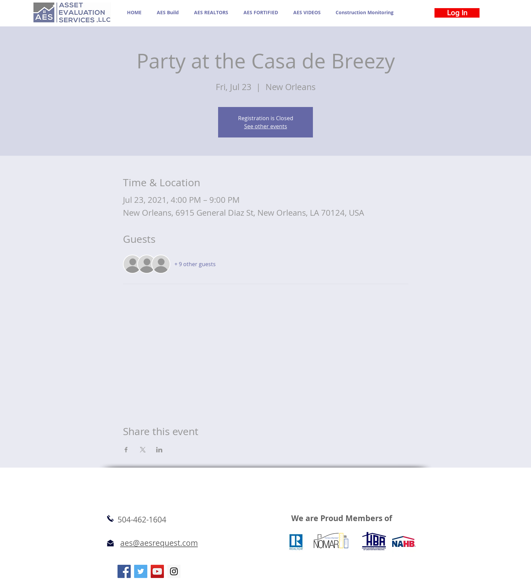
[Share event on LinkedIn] (159, 449)
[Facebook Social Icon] (124, 571)
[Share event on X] (143, 449)
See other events (265, 126)
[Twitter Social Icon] (140, 571)
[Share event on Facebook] (126, 449)
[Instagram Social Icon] (173, 571)
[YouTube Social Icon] (157, 571)
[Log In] (457, 13)
